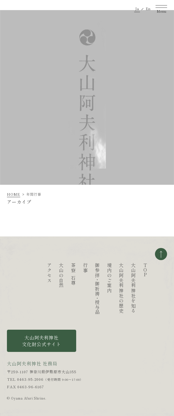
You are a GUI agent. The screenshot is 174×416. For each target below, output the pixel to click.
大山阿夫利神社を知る (133, 288)
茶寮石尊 (73, 274)
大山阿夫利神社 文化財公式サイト (41, 340)
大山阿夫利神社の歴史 (121, 288)
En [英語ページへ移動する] (148, 7)
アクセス (49, 273)
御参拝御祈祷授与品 (97, 289)
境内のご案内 (109, 278)
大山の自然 (61, 275)
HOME (13, 194)
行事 (85, 268)
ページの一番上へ (161, 254)
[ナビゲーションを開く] (161, 7)
